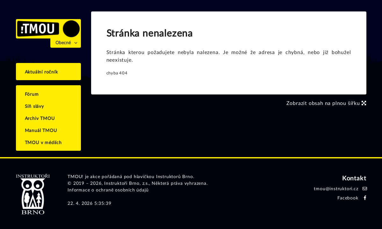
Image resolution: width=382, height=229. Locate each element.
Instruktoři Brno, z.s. (126, 183)
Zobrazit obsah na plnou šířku (326, 103)
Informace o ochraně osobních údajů (108, 190)
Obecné (63, 43)
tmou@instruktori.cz (336, 189)
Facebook (347, 198)
